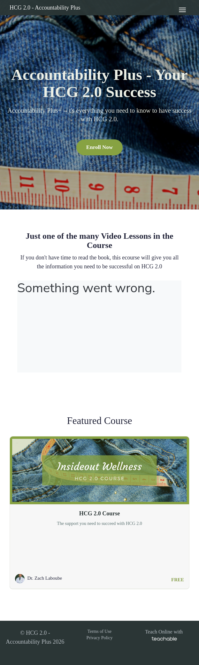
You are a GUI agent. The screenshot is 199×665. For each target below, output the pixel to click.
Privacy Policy (99, 637)
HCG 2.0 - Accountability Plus (45, 7)
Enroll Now (99, 147)
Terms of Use (99, 631)
